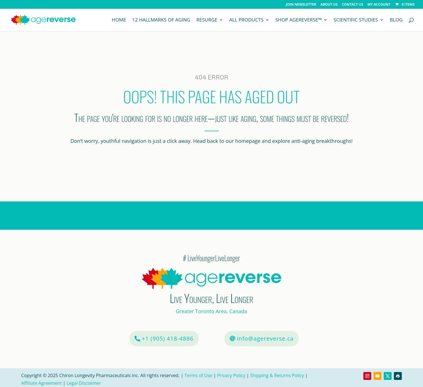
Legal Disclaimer (83, 383)
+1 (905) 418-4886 (168, 338)
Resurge (207, 20)
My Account (379, 5)
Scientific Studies (356, 20)
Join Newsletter (301, 5)
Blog (396, 20)
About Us (329, 5)
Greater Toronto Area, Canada (211, 311)
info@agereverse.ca (265, 338)
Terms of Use (198, 375)
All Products (246, 20)
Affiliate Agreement (41, 383)
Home (119, 20)
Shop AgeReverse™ (298, 20)
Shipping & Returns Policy (277, 375)
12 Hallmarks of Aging (161, 20)
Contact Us (352, 5)
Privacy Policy (231, 375)
